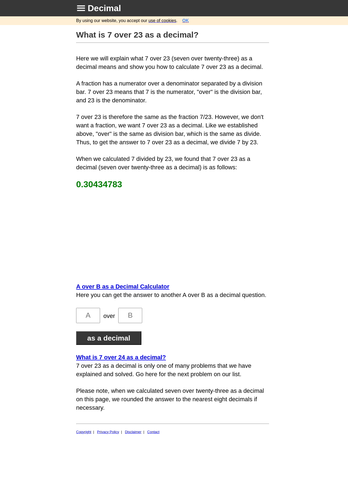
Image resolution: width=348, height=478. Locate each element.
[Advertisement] (173, 236)
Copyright (83, 432)
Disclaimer (133, 432)
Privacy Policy (108, 432)
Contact (153, 432)
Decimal (104, 8)
